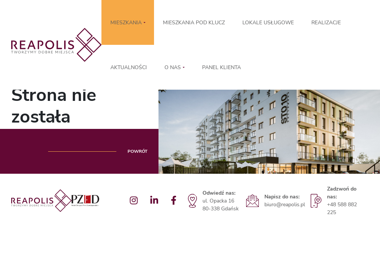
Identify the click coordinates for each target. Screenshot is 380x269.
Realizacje (326, 22)
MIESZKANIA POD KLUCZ (194, 22)
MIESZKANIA (126, 22)
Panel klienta (221, 67)
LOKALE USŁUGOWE (268, 22)
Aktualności (128, 67)
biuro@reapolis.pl (284, 204)
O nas (172, 67)
